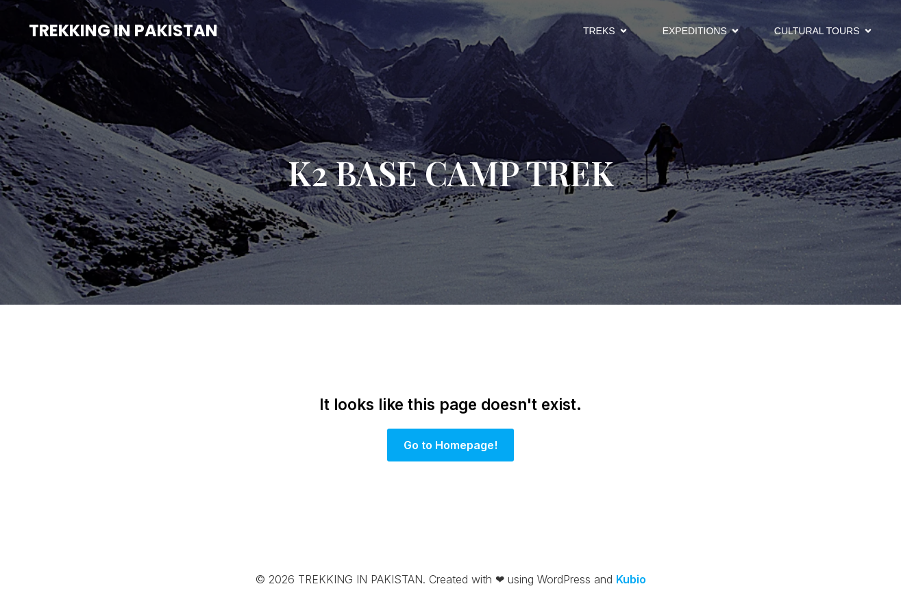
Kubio (631, 579)
